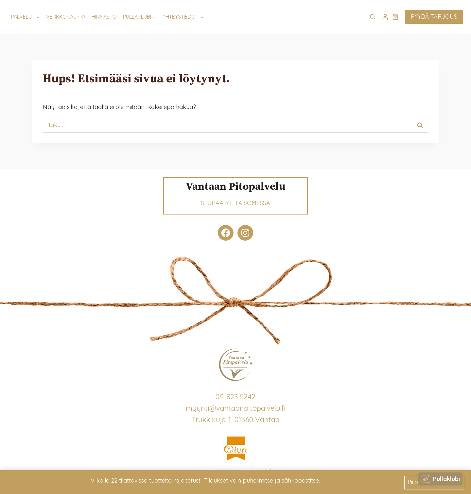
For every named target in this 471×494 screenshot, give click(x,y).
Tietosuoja (213, 471)
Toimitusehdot (253, 471)
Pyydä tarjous (434, 16)
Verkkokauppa (65, 16)
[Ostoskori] (395, 16)
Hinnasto (104, 16)
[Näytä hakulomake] (372, 17)
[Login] (385, 17)
